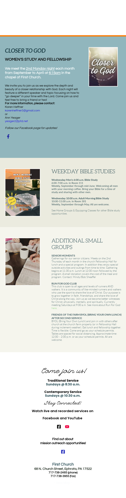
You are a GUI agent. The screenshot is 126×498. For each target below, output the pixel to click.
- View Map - (63, 483)
